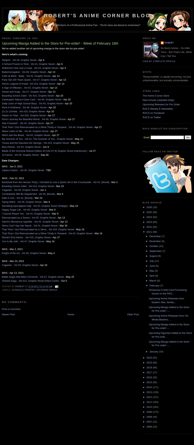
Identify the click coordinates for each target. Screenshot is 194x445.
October (154, 246)
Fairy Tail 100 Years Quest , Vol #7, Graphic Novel (29, 79)
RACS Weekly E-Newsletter (158, 108)
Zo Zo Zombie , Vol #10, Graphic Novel (23, 111)
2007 (149, 421)
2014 (149, 387)
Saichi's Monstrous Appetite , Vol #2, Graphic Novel (30, 221)
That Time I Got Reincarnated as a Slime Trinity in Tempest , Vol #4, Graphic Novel (47, 127)
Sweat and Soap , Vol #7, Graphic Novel (24, 91)
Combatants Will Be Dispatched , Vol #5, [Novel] (28, 194)
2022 (149, 227)
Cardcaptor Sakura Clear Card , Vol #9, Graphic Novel (31, 99)
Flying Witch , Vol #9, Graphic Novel (21, 201)
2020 (149, 357)
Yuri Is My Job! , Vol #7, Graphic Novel (23, 241)
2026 (149, 207)
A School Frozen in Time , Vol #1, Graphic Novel (28, 64)
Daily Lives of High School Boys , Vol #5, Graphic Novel (32, 103)
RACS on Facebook (154, 113)
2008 (149, 416)
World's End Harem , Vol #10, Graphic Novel (26, 237)
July (152, 260)
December (155, 236)
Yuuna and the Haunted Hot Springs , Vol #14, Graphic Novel (35, 143)
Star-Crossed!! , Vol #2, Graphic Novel (23, 123)
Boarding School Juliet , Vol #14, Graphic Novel (28, 186)
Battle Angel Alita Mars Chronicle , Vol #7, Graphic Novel (33, 276)
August (153, 256)
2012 (149, 397)
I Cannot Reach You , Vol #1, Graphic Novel (26, 213)
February (154, 285)
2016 (149, 377)
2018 (149, 367)
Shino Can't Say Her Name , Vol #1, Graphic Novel (29, 225)
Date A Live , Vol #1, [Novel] (17, 198)
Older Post (133, 314)
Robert (169, 43)
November (155, 241)
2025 (149, 212)
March (153, 280)
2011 (149, 402)
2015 (149, 382)
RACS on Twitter (152, 117)
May (152, 270)
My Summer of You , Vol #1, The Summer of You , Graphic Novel (37, 139)
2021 (149, 231)
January (154, 351)
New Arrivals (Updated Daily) (158, 100)
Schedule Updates (23, 290)
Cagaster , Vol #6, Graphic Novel (20, 190)
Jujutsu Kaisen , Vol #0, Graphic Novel (23, 170)
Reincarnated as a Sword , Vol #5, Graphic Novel (29, 217)
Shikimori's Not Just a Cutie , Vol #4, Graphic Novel (30, 68)
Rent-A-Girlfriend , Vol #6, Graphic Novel (24, 107)
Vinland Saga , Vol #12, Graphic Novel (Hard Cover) (30, 280)
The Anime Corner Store (156, 95)
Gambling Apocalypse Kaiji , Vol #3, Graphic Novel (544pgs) (35, 205)
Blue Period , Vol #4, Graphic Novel (21, 146)
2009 (149, 411)
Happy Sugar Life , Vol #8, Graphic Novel (24, 209)
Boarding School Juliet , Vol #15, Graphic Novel (28, 95)
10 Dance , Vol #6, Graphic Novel (20, 154)
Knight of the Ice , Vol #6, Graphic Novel (24, 253)
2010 (149, 407)
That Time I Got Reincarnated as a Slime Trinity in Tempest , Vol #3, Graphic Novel (47, 233)
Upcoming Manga (46, 290)
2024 (149, 217)
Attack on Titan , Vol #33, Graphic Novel (24, 115)
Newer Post (8, 314)
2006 (149, 426)
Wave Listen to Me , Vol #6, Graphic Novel (25, 131)
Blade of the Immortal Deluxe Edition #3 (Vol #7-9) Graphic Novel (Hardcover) (44, 150)
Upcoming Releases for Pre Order (161, 104)
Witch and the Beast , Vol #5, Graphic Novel (26, 135)
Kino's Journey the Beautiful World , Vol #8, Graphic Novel (34, 119)
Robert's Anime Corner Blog (97, 15)
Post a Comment (11, 309)
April (152, 275)
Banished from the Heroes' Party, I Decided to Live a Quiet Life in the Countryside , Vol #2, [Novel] (55, 182)
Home (71, 314)
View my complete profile (159, 61)
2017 (149, 372)
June (152, 265)
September (155, 251)
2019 (149, 362)
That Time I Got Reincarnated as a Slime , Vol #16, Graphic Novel (38, 229)
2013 (149, 392)
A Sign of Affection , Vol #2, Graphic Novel (25, 87)
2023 (149, 222)
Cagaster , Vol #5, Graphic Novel (20, 265)
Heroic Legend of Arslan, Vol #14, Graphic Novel (28, 83)
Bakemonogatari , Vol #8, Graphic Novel (24, 72)
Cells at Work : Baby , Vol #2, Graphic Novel (26, 76)
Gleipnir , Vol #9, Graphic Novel (19, 60)
